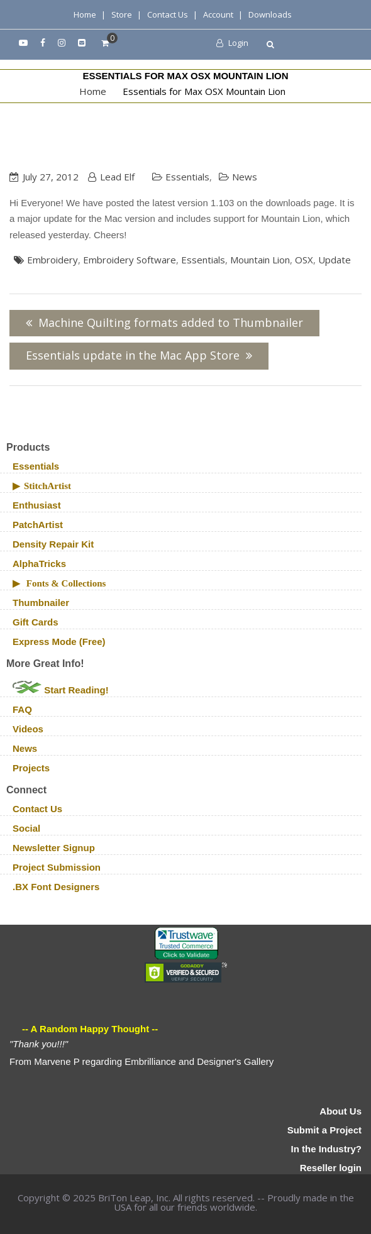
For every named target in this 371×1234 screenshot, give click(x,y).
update (334, 259)
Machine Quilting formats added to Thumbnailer (170, 322)
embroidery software (129, 259)
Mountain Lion (260, 259)
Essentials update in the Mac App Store (133, 355)
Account (218, 14)
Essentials (187, 176)
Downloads (270, 14)
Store (121, 14)
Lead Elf (117, 176)
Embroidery (52, 259)
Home (85, 14)
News (244, 176)
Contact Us (167, 14)
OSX (304, 259)
